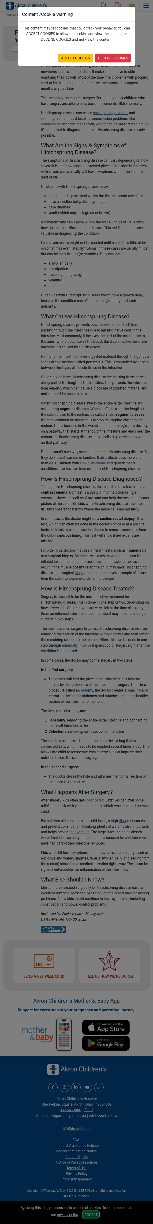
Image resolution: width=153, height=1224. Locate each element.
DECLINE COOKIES (113, 57)
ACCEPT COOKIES (75, 57)
